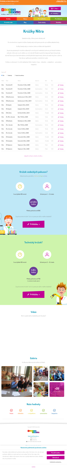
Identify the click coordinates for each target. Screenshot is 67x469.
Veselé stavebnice (19, 75)
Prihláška (62, 85)
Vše (2, 75)
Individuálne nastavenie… (55, 462)
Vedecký (9, 75)
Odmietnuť (55, 458)
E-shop (55, 8)
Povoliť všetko (55, 453)
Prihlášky (55, 13)
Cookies (33, 466)
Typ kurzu (3, 72)
